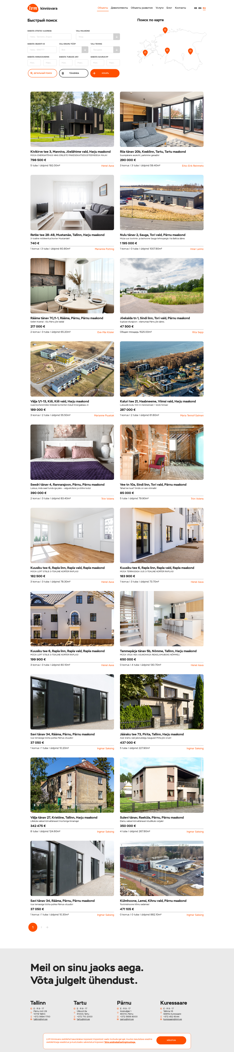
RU (204, 8)
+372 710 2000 (85, 1016)
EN (199, 8)
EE (195, 8)
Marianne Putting (104, 249)
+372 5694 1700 (42, 1016)
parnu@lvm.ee (127, 1019)
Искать (101, 73)
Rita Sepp (198, 332)
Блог (169, 7)
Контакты (180, 7)
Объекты (103, 7)
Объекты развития (142, 7)
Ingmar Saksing (105, 748)
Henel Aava (107, 166)
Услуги (160, 7)
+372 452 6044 (171, 1016)
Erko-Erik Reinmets (193, 166)
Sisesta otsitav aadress (49, 35)
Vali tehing (105, 48)
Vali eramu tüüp (73, 48)
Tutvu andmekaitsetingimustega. (120, 1042)
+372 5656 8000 (129, 1016)
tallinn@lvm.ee (40, 1019)
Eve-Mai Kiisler (105, 332)
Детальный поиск (41, 73)
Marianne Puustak (104, 415)
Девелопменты (119, 7)
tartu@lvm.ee (83, 1019)
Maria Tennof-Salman (192, 415)
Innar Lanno (197, 249)
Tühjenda (70, 73)
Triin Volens (107, 499)
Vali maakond (98, 35)
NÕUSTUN (171, 1040)
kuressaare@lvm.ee (172, 1019)
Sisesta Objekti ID (42, 48)
